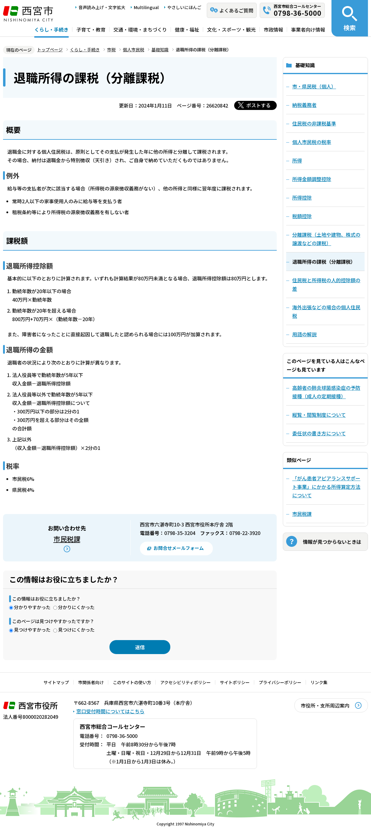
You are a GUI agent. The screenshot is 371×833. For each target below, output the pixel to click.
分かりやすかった (32, 607)
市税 (111, 49)
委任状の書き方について (319, 433)
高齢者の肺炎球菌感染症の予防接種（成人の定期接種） (326, 392)
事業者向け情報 (308, 29)
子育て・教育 (91, 29)
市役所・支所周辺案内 (325, 705)
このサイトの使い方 (132, 682)
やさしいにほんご (184, 7)
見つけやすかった (32, 629)
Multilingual (146, 7)
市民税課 (67, 538)
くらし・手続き (51, 29)
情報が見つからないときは (332, 541)
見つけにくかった (76, 629)
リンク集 (319, 682)
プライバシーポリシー (280, 682)
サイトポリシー (235, 682)
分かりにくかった (76, 607)
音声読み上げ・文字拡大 (101, 7)
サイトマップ (56, 682)
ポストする (258, 105)
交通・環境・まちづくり (140, 29)
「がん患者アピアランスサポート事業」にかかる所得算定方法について (326, 487)
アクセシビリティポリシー (185, 682)
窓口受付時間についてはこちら (110, 711)
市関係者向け (91, 682)
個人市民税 (133, 49)
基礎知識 (159, 49)
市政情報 (273, 29)
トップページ (50, 49)
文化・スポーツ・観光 (231, 29)
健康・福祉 (187, 29)
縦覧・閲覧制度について (319, 414)
